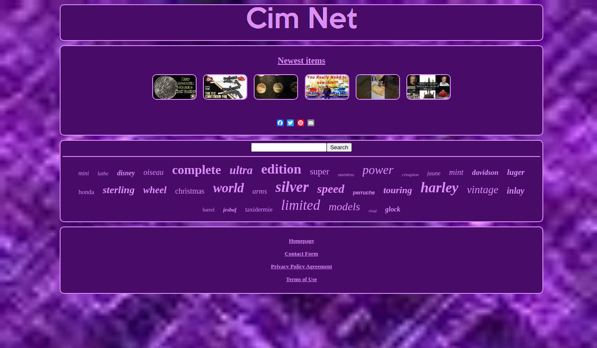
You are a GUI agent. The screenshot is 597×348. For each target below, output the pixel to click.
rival (372, 211)
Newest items (301, 60)
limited (300, 205)
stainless (346, 174)
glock (392, 209)
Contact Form (301, 253)
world (228, 187)
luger (516, 172)
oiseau (153, 172)
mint (456, 172)
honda (86, 191)
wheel (155, 190)
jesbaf (230, 209)
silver (292, 187)
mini (83, 173)
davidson (485, 172)
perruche (364, 193)
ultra (240, 170)
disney (126, 173)
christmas (190, 191)
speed (331, 188)
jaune (434, 173)
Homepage (301, 241)
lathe (103, 173)
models (344, 206)
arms (259, 191)
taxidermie (258, 209)
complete (196, 169)
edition (281, 169)
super (320, 171)
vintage (482, 189)
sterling (119, 189)
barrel (208, 210)
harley (439, 187)
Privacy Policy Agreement (301, 266)
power (378, 170)
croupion (410, 174)
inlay (516, 190)
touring (397, 190)
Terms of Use (301, 279)
